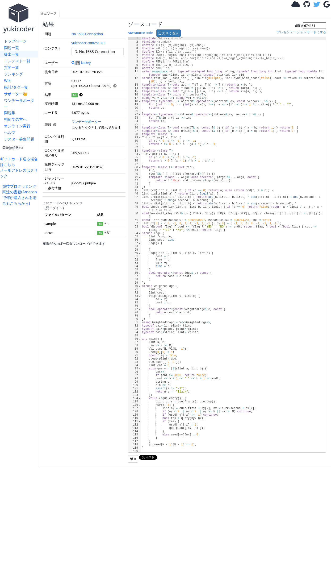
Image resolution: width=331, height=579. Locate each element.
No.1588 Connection (87, 34)
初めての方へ (15, 119)
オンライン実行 (17, 125)
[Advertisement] (20, 276)
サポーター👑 (16, 93)
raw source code (140, 32)
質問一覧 (11, 67)
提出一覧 (11, 54)
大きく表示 (169, 33)
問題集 (9, 112)
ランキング (13, 74)
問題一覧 (11, 47)
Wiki (8, 80)
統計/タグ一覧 (16, 87)
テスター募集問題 (19, 139)
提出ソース (48, 13)
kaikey (83, 62)
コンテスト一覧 (17, 60)
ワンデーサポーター (19, 103)
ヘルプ (9, 132)
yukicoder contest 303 (88, 43)
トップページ (15, 41)
